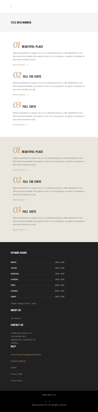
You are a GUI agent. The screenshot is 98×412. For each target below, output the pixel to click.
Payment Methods (18, 361)
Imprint (14, 367)
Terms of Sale (16, 374)
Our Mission (16, 318)
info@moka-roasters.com (21, 333)
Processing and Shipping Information (26, 354)
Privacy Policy (16, 380)
